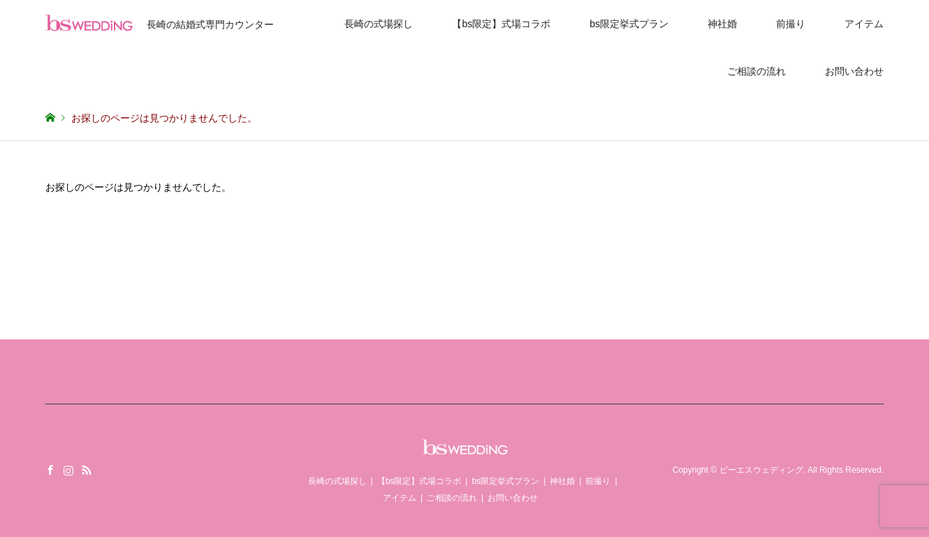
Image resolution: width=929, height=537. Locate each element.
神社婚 (722, 23)
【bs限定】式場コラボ (501, 23)
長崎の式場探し (378, 23)
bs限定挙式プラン (629, 23)
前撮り (790, 23)
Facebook (50, 470)
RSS (87, 470)
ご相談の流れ (756, 71)
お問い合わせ (854, 71)
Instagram (68, 470)
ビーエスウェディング (761, 470)
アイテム (864, 23)
